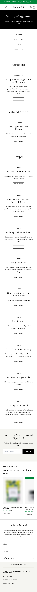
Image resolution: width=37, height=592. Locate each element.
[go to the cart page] (34, 7)
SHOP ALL (6, 473)
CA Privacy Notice (10, 580)
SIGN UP (26, 3)
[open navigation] (3, 7)
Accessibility (8, 576)
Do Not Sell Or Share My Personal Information (16, 572)
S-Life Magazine (18, 16)
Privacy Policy (8, 583)
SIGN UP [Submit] (28, 451)
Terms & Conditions (11, 587)
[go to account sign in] (31, 7)
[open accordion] (18, 544)
